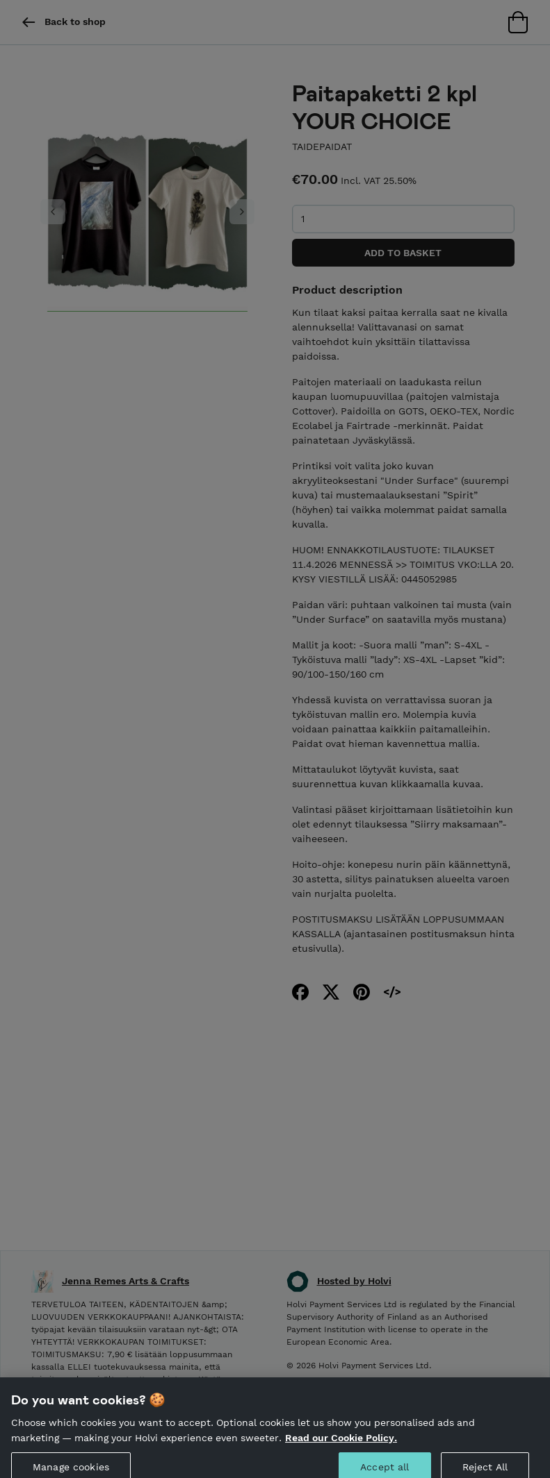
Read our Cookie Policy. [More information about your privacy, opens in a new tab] (341, 1444)
